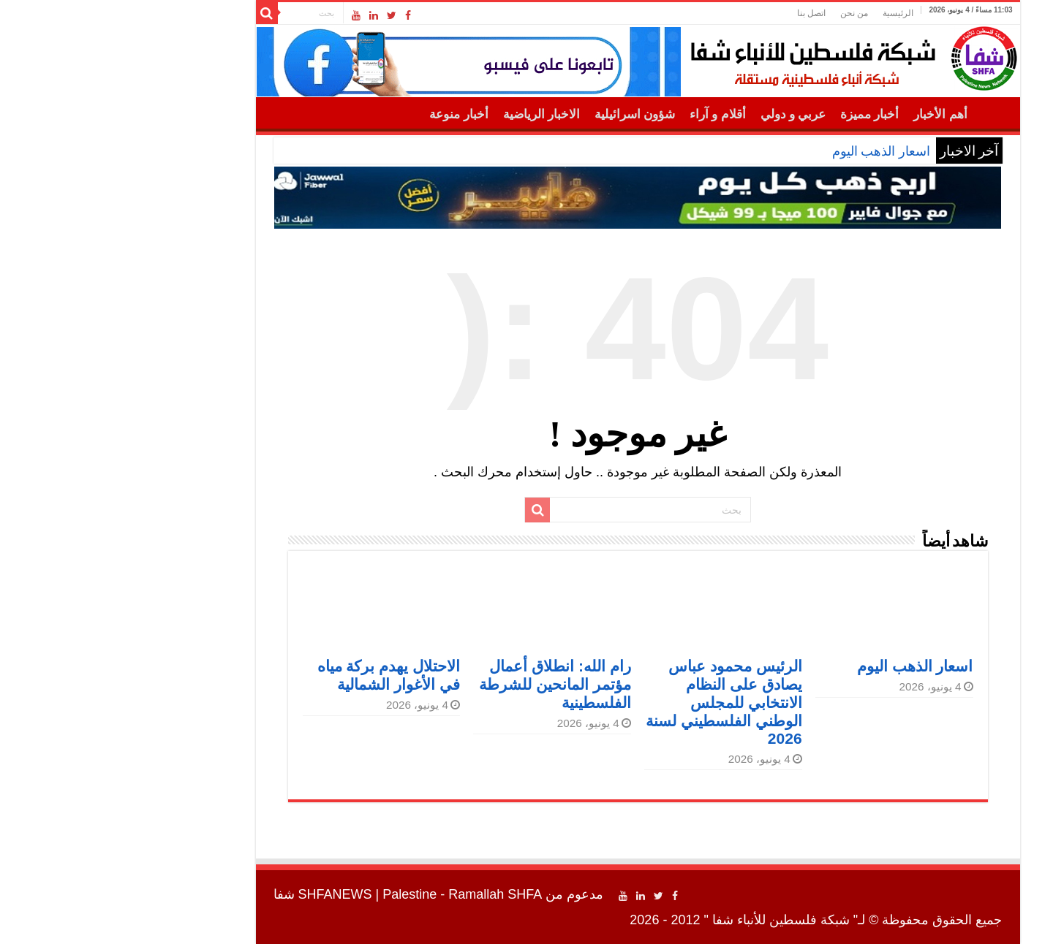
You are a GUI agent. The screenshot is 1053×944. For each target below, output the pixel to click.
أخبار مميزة (758, 114)
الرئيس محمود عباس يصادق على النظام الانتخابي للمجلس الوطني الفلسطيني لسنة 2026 (613, 702)
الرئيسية (786, 13)
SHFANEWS (224, 894)
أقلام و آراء (606, 114)
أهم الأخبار (829, 114)
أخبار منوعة (347, 114)
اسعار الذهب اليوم (770, 151)
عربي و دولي (682, 114)
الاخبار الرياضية (430, 114)
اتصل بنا (700, 13)
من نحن (743, 13)
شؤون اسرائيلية (523, 114)
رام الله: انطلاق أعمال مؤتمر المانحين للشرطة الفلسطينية (444, 684)
